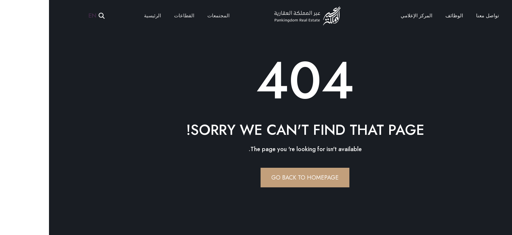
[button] (52, 15)
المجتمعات (169, 15)
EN (43, 15)
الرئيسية (103, 15)
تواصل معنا (438, 15)
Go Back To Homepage (256, 177)
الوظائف (405, 15)
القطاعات (135, 15)
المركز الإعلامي (367, 15)
